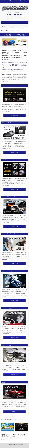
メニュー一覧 (8, 22)
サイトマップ (14, 3)
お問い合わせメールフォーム (6, 439)
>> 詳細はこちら (14, 115)
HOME (4, 26)
